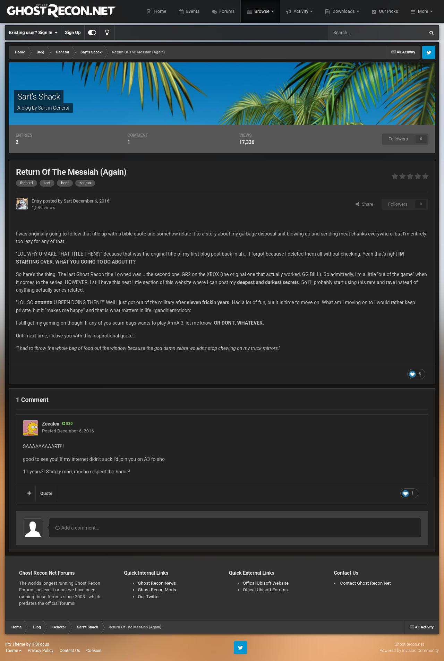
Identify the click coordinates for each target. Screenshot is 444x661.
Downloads (343, 11)
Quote (46, 493)
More (423, 11)
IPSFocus (40, 644)
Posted (68, 430)
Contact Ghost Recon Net (365, 583)
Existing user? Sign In (33, 32)
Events (192, 11)
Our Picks (388, 11)
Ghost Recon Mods (157, 589)
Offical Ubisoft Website (266, 583)
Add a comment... (77, 528)
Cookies (93, 650)
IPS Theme (15, 644)
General (61, 108)
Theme (13, 650)
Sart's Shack (38, 97)
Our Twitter (149, 596)
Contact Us (70, 650)
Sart (42, 108)
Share (364, 204)
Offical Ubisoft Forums (265, 589)
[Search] (360, 32)
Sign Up (72, 32)
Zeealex (50, 424)
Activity (300, 11)
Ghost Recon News (157, 583)
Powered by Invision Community (409, 650)
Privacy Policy (40, 650)
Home (159, 11)
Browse (262, 11)
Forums (226, 11)
